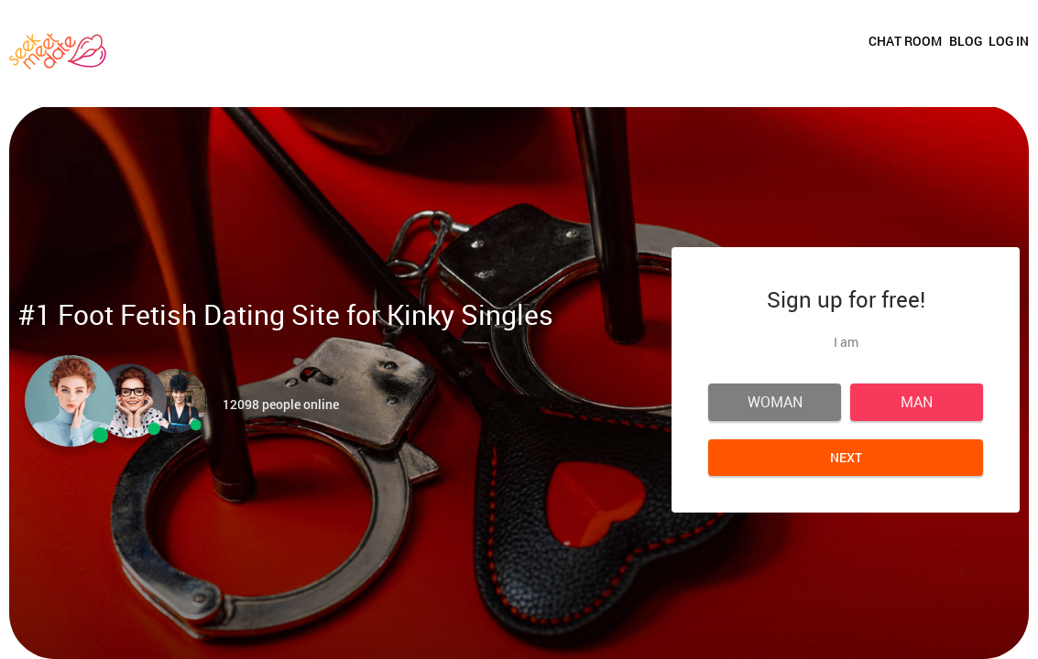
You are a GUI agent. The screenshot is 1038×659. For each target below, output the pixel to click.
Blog (926, 48)
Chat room (827, 48)
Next (846, 457)
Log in (1009, 48)
